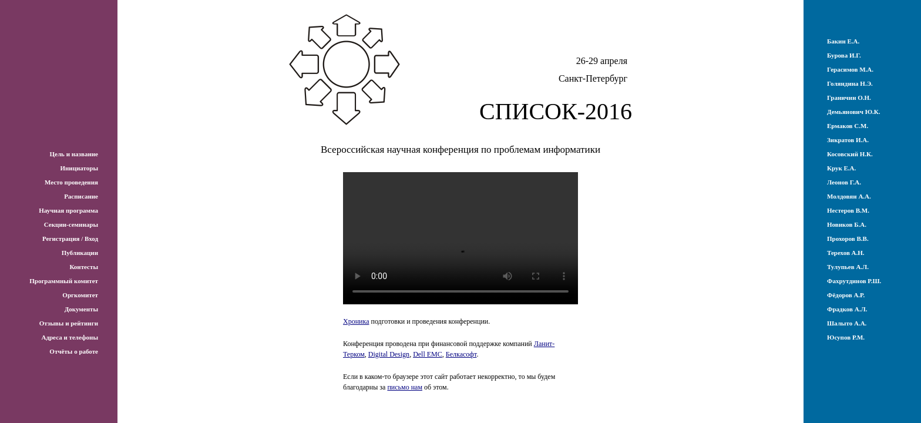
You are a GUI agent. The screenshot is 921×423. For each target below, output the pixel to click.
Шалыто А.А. (846, 323)
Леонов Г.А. (844, 182)
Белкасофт (461, 354)
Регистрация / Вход (70, 238)
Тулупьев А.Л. (848, 266)
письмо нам (404, 387)
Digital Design (388, 354)
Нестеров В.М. (848, 210)
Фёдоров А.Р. (846, 294)
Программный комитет (63, 280)
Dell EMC (427, 354)
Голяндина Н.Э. (850, 83)
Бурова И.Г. (844, 55)
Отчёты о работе (73, 351)
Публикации (80, 252)
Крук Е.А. (841, 168)
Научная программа (68, 210)
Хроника (356, 321)
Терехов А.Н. (846, 252)
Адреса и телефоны (69, 337)
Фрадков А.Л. (847, 309)
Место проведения (71, 182)
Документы (81, 309)
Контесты (83, 266)
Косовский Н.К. (850, 153)
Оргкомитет (80, 294)
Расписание (81, 196)
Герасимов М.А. (850, 69)
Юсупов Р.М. (846, 337)
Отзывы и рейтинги (68, 323)
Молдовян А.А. (849, 196)
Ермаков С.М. (847, 125)
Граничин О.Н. (849, 97)
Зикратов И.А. (848, 139)
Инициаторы (79, 168)
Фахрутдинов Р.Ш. (854, 280)
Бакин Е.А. (843, 41)
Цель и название (73, 153)
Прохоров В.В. (848, 238)
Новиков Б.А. (846, 224)
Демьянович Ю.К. (853, 111)
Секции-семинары (71, 224)
